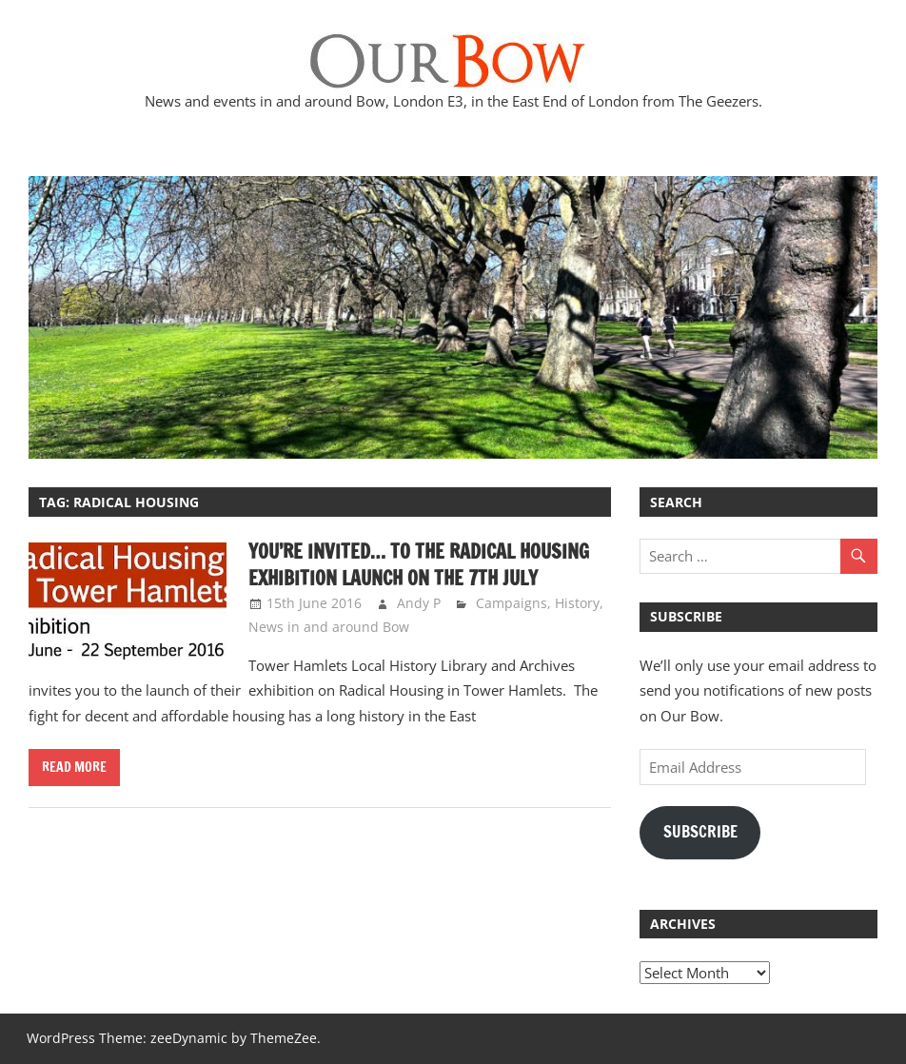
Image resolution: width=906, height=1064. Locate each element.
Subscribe (700, 831)
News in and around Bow (328, 627)
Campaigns (511, 603)
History (577, 603)
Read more (74, 767)
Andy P (419, 603)
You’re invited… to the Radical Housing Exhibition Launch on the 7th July (418, 565)
